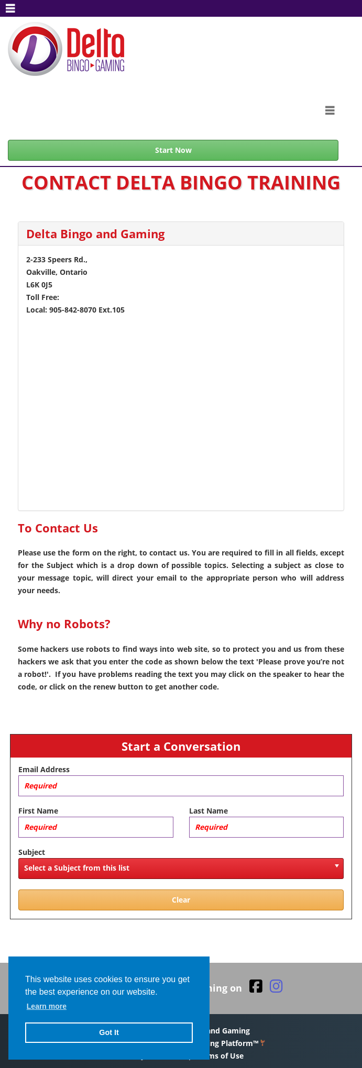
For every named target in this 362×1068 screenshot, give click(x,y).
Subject (31, 852)
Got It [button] (109, 1032)
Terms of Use (220, 1056)
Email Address (44, 769)
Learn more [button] (47, 1006)
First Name (38, 811)
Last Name (208, 811)
